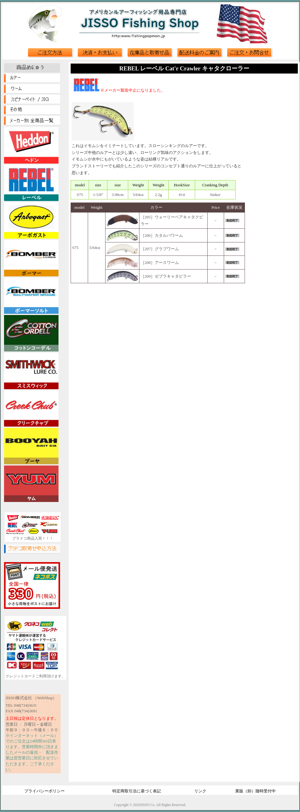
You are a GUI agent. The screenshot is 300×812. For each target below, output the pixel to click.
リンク (200, 791)
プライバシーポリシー (44, 791)
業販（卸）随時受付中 (255, 791)
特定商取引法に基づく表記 (136, 791)
